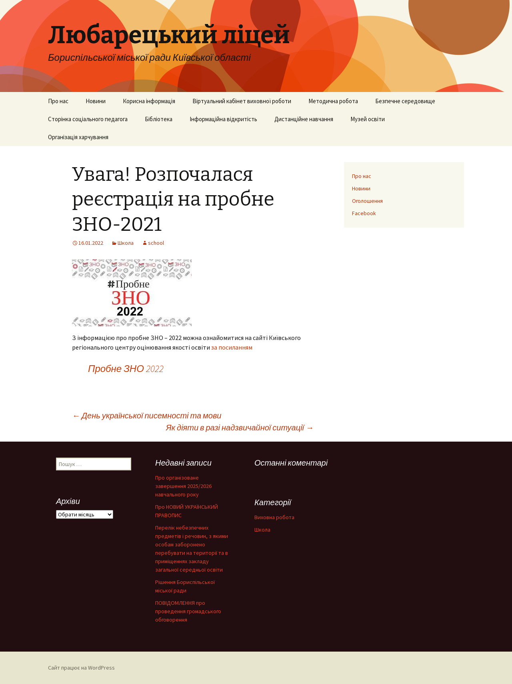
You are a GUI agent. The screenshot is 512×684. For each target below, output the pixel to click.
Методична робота (333, 101)
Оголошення (367, 200)
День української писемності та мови (146, 415)
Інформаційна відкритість (223, 119)
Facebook (364, 213)
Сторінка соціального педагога (88, 119)
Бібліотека (158, 119)
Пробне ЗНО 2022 (126, 368)
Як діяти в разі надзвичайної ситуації (240, 427)
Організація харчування (78, 137)
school (156, 242)
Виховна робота (274, 517)
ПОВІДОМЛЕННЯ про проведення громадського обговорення (188, 611)
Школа (126, 242)
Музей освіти (367, 119)
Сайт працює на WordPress (81, 667)
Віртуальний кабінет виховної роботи (241, 101)
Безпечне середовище (405, 101)
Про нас (58, 101)
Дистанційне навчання (303, 119)
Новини (96, 101)
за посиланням (231, 347)
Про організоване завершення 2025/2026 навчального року (183, 486)
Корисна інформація (149, 101)
